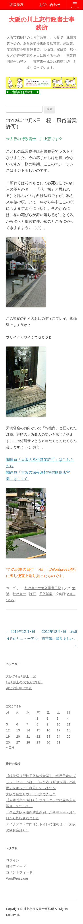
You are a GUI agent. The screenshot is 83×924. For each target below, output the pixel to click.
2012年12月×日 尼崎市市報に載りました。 (59, 639)
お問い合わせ (49, 5)
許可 (32, 594)
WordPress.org (17, 878)
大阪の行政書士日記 (21, 676)
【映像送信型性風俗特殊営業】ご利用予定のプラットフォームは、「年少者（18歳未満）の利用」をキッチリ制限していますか (41, 782)
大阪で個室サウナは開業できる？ (31, 794)
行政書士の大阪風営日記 (43, 588)
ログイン (12, 860)
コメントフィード (19, 872)
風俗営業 (45, 594)
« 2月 (10, 747)
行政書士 (19, 594)
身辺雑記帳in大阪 (19, 688)
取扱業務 (17, 5)
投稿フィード (16, 866)
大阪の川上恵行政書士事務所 (42, 23)
